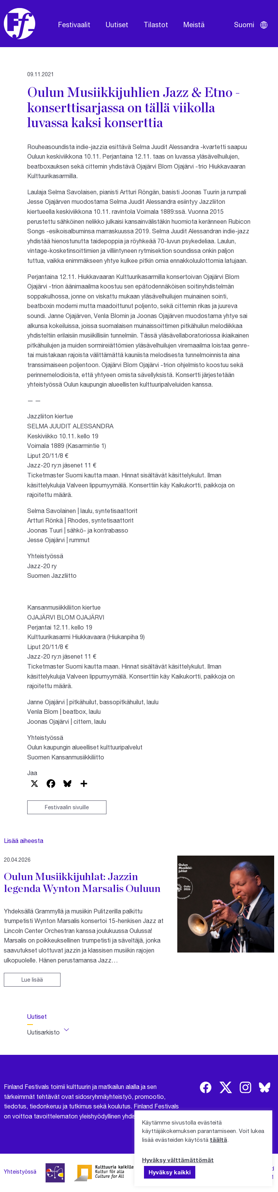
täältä (218, 1139)
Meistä (193, 24)
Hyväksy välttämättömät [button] (178, 1159)
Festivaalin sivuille (67, 807)
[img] (205, 1087)
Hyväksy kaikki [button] (170, 1172)
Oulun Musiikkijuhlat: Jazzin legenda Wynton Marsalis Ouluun (82, 882)
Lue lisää (32, 979)
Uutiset (117, 24)
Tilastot (156, 24)
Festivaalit (74, 24)
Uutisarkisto (43, 1032)
